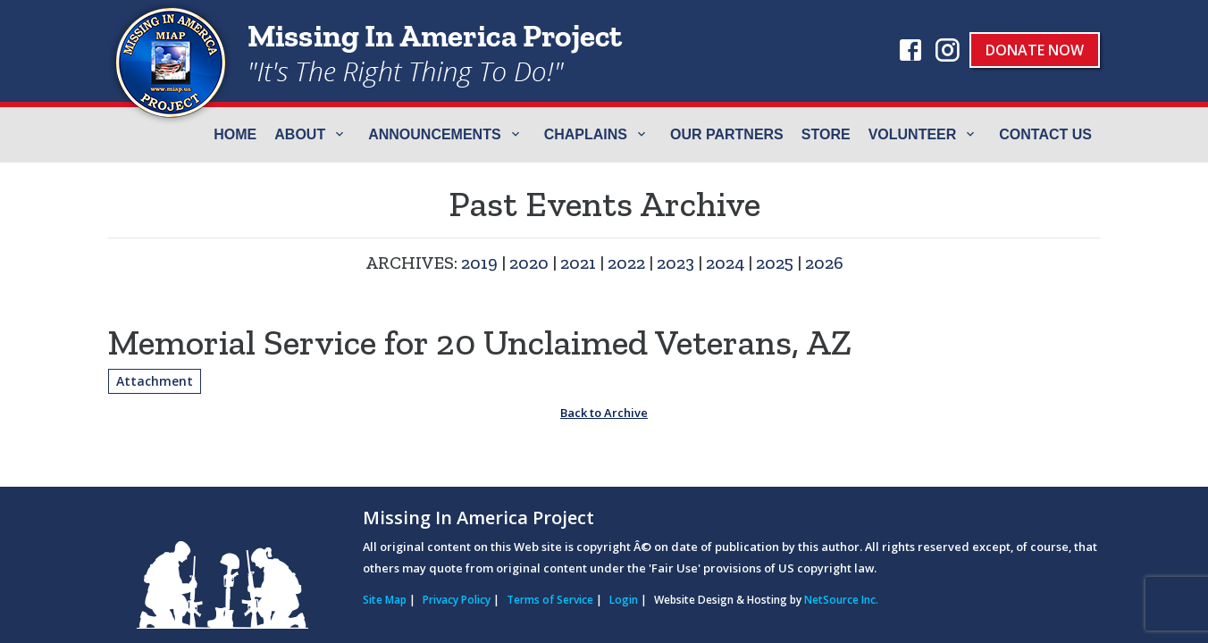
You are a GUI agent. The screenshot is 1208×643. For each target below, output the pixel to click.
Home (235, 134)
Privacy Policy (457, 599)
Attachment (154, 380)
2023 (675, 262)
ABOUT (299, 134)
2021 (578, 262)
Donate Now (1035, 50)
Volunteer (912, 134)
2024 (725, 262)
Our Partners (727, 134)
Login (623, 599)
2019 (479, 262)
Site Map (385, 599)
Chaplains (585, 134)
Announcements (434, 134)
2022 (626, 262)
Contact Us (1045, 134)
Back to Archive (604, 413)
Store (826, 134)
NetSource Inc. (841, 599)
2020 (529, 262)
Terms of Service (550, 599)
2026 (824, 262)
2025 (774, 262)
